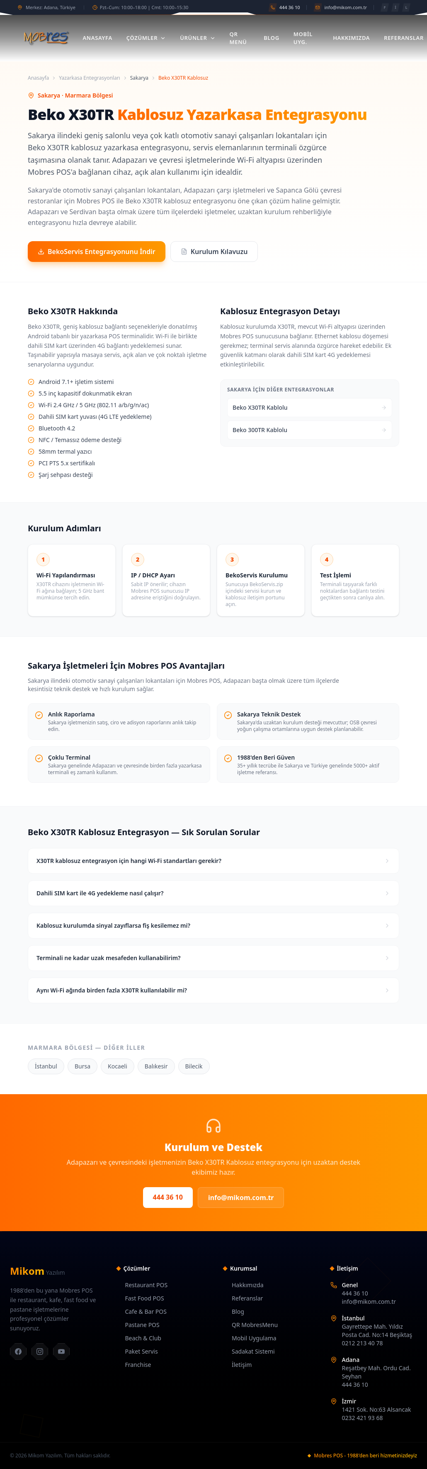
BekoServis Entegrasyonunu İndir (96, 251)
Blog (271, 38)
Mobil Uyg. (303, 38)
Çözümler (146, 38)
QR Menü (238, 38)
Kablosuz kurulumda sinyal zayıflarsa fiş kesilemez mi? (213, 925)
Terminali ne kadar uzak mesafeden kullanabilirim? (213, 958)
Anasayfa (97, 38)
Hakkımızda (351, 38)
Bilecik (194, 1066)
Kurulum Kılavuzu (214, 251)
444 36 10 (168, 1197)
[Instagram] (40, 1351)
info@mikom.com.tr (241, 1197)
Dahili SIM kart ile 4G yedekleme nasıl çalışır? (213, 893)
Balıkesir (156, 1066)
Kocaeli (117, 1066)
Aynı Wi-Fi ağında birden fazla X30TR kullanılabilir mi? (213, 990)
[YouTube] (61, 1351)
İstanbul (46, 1066)
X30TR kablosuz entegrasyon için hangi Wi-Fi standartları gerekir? (213, 861)
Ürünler (197, 38)
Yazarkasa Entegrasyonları (89, 78)
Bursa (82, 1066)
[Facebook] (18, 1351)
